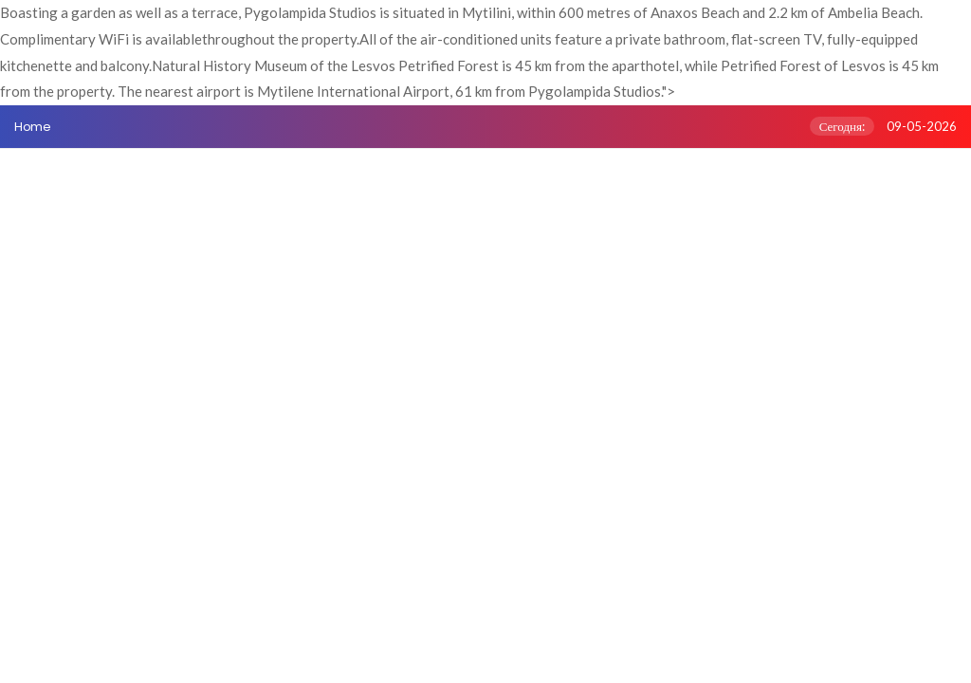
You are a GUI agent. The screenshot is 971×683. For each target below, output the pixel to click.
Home (32, 127)
